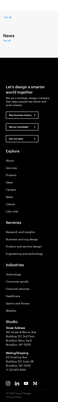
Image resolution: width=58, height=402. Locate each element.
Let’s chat (12, 211)
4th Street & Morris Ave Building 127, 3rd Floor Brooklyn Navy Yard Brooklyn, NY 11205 (21, 336)
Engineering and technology (24, 253)
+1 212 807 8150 (16, 369)
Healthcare (13, 296)
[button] (53, 6)
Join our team (16, 138)
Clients (10, 204)
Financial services (17, 288)
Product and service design (24, 246)
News (9, 197)
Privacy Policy (14, 396)
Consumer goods (17, 281)
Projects (11, 175)
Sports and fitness (18, 303)
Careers (11, 189)
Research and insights (20, 232)
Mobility (11, 310)
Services (11, 168)
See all (7, 17)
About (10, 160)
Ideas (9, 182)
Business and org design (22, 239)
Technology (13, 274)
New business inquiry (20, 115)
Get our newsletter (18, 127)
